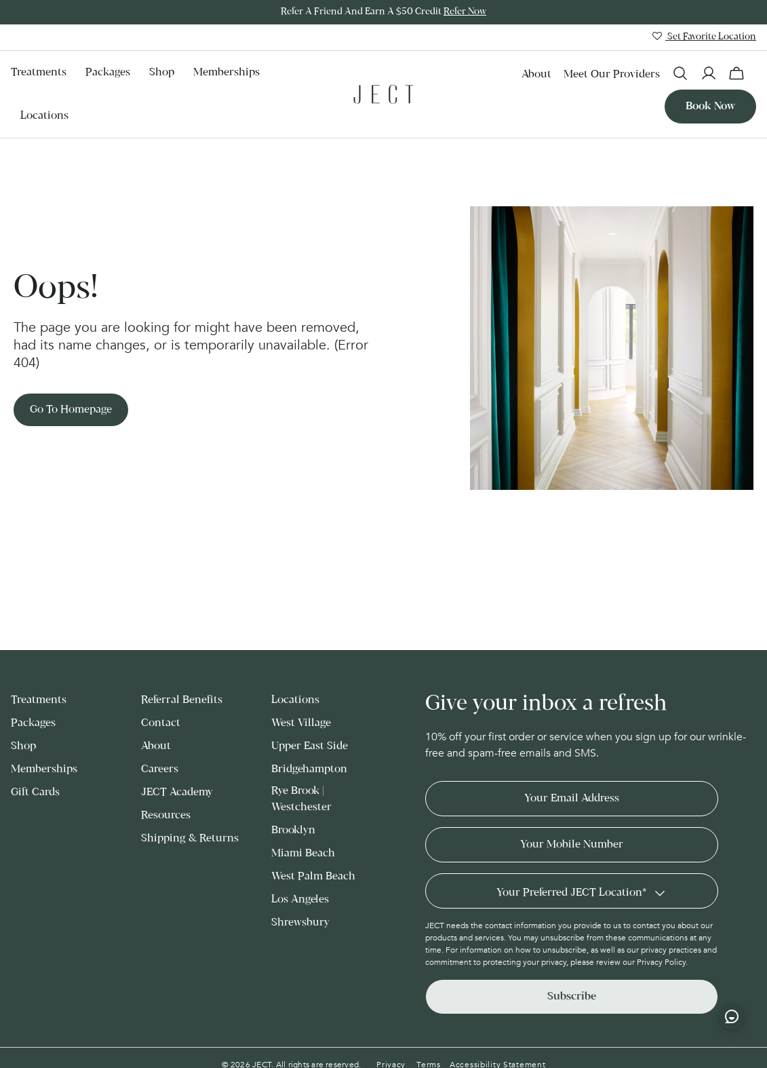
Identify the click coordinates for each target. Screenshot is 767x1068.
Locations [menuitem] (44, 116)
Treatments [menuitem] (38, 72)
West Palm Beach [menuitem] (313, 876)
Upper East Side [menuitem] (309, 746)
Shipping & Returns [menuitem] (190, 838)
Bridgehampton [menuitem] (309, 769)
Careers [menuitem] (159, 769)
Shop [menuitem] (161, 72)
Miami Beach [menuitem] (303, 853)
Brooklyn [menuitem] (293, 830)
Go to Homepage (71, 409)
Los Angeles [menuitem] (300, 899)
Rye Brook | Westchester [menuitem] (301, 799)
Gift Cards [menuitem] (35, 792)
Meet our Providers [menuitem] (612, 74)
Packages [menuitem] (107, 72)
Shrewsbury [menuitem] (300, 922)
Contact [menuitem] (160, 723)
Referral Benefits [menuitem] (181, 700)
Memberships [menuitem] (226, 72)
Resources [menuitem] (166, 815)
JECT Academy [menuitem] (177, 792)
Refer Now (465, 11)
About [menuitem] (536, 74)
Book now (710, 106)
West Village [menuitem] (301, 723)
